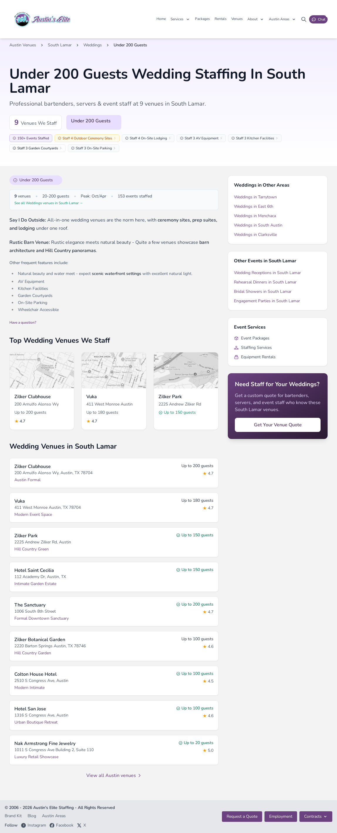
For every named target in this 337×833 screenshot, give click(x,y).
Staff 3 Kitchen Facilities (254, 138)
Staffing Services (253, 347)
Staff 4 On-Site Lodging (148, 138)
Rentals (221, 18)
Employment (280, 816)
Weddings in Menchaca (255, 216)
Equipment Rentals (255, 357)
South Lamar (60, 45)
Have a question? (22, 322)
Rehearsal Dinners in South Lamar (265, 282)
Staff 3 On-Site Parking (93, 148)
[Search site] (304, 19)
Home (161, 18)
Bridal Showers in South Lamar (262, 291)
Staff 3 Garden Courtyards (37, 148)
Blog (32, 816)
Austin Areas (54, 816)
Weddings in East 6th (253, 206)
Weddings (92, 45)
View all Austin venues (114, 775)
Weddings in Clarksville (255, 234)
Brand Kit (14, 816)
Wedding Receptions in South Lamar (267, 273)
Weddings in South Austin (258, 225)
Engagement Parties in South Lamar (267, 301)
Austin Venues (22, 45)
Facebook (61, 825)
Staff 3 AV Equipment (201, 138)
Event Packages (251, 338)
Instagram (33, 825)
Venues (237, 18)
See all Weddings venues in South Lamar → (48, 203)
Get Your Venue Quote (278, 425)
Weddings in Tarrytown (255, 197)
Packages (202, 18)
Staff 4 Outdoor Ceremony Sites (87, 138)
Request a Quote (242, 816)
